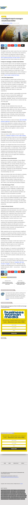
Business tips (13, 490)
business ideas (14, 493)
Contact (22, 463)
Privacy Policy (15, 463)
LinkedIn (7, 299)
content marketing (5, 490)
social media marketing (14, 498)
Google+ (21, 483)
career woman (23, 497)
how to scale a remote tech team (11, 75)
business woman (12, 495)
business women (4, 498)
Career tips (13, 492)
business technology (21, 495)
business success (21, 490)
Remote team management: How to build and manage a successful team (13, 306)
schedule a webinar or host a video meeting (16, 135)
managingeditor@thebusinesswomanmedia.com (10, 477)
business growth (14, 497)
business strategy (20, 492)
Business (22, 498)
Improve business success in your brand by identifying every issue (7, 283)
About (10, 463)
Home (5, 463)
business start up (21, 493)
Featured (8, 277)
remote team (13, 277)
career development (5, 497)
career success (4, 495)
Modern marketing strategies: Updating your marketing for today (21, 283)
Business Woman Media (7, 23)
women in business (5, 493)
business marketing (5, 492)
